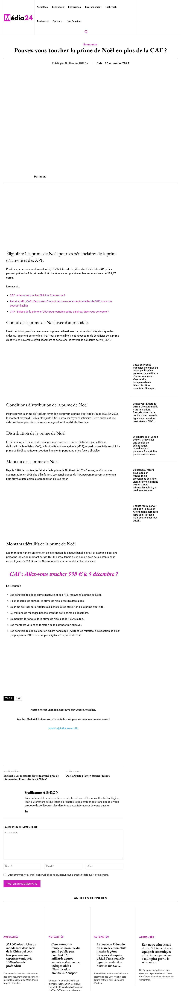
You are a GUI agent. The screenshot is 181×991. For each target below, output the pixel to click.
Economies (90, 44)
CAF (18, 694)
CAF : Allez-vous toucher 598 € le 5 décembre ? (35, 291)
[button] (86, 31)
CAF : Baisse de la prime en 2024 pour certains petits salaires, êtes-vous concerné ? (54, 307)
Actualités (11, 932)
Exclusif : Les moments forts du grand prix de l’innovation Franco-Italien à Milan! (31, 773)
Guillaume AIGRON (78, 63)
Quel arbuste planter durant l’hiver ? (88, 771)
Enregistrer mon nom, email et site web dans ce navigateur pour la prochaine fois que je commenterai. (55, 870)
